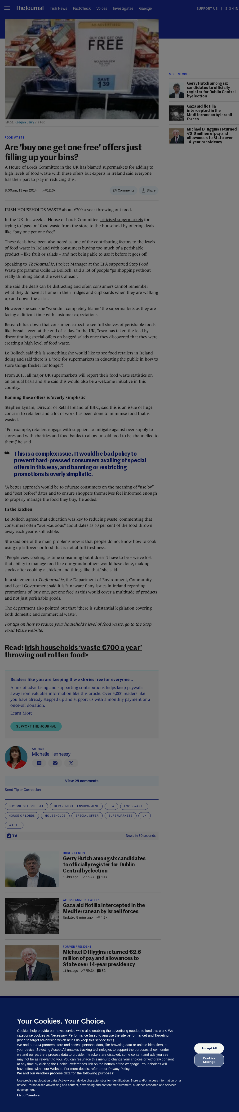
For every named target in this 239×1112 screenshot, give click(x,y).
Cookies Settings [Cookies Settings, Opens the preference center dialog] (209, 1060)
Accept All (209, 1048)
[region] (119, 1055)
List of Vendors (28, 1095)
